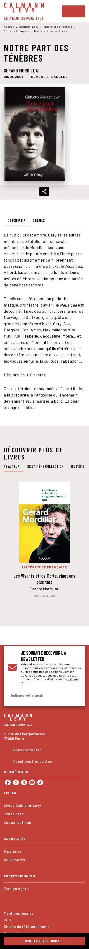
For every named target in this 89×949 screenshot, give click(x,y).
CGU (7, 920)
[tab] (16, 220)
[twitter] (24, 782)
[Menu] (73, 11)
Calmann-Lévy (29, 26)
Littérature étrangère (57, 26)
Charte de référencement (26, 926)
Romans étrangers (16, 31)
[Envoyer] (75, 695)
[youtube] (32, 782)
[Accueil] (24, 11)
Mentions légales (18, 913)
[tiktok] (40, 782)
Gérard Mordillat (22, 70)
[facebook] (8, 782)
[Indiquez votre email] (39, 695)
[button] (49, 77)
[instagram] (16, 782)
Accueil (9, 26)
